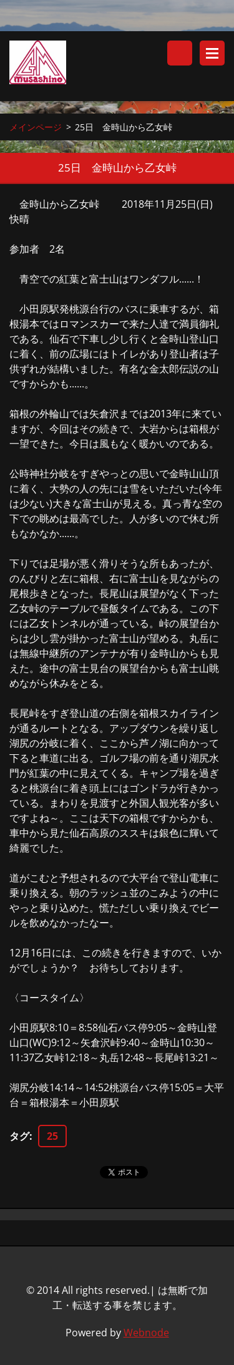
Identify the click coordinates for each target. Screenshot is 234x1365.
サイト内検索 (179, 53)
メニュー (212, 53)
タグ (19, 1136)
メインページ (35, 127)
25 (52, 1136)
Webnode (146, 1332)
